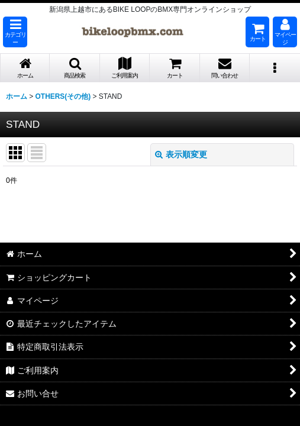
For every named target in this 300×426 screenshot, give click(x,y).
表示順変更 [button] (181, 154)
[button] (15, 32)
